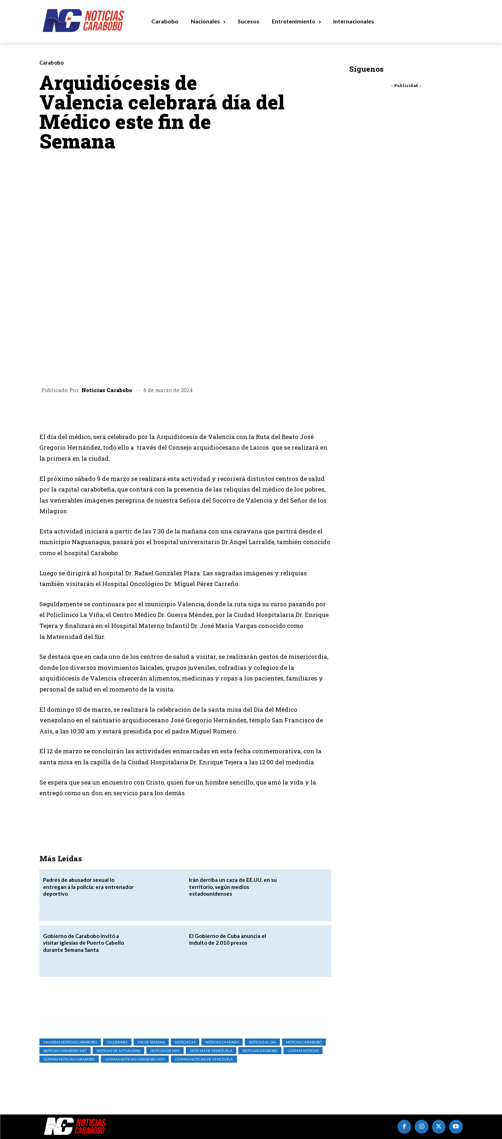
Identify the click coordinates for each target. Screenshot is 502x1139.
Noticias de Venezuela (211, 1050)
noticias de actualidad (118, 1050)
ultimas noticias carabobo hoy (135, 1059)
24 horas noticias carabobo (70, 1042)
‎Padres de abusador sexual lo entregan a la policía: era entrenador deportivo (88, 887)
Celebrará (117, 1042)
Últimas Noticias (303, 1050)
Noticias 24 (185, 1042)
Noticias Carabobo (106, 390)
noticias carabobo (304, 1042)
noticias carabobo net (65, 1050)
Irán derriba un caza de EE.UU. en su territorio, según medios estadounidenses (233, 887)
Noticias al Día (262, 1042)
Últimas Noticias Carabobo (69, 1059)
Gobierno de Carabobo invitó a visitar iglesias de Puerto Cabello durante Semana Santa (83, 943)
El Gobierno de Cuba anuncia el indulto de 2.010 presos (227, 939)
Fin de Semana (151, 1042)
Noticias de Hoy (165, 1050)
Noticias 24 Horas (222, 1042)
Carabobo (51, 62)
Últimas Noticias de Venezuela (204, 1059)
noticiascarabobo (259, 1050)
